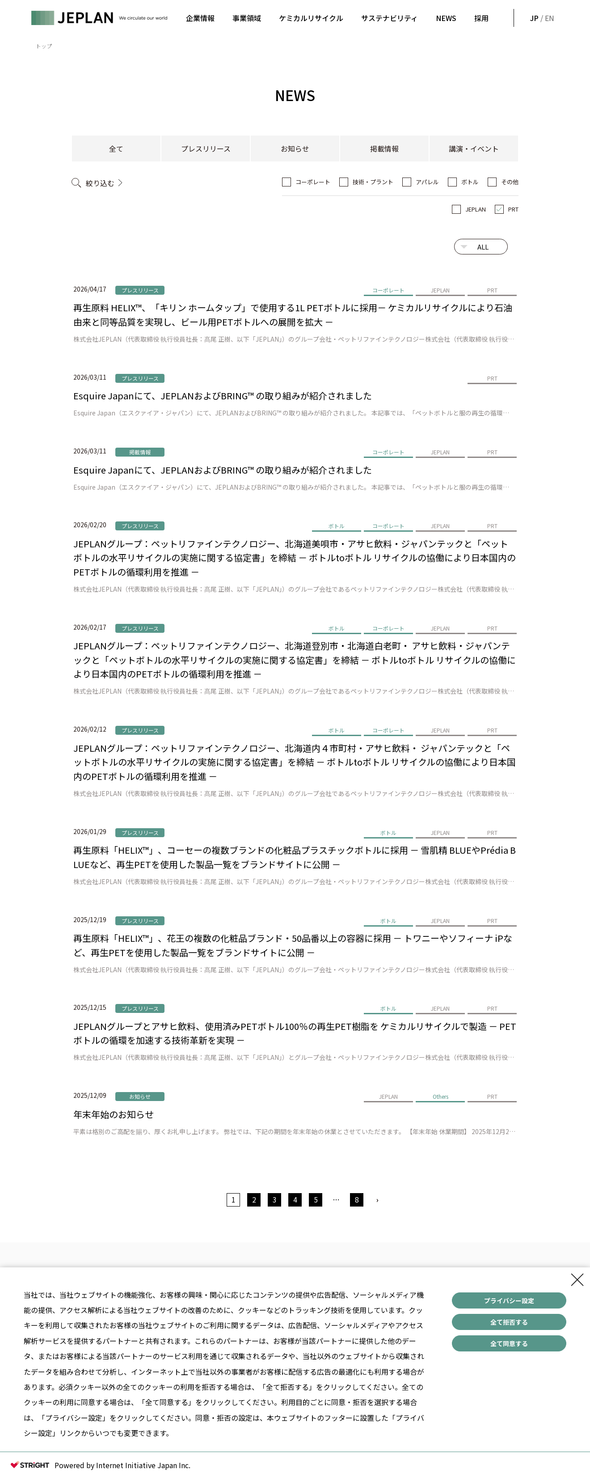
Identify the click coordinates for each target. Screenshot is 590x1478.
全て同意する (509, 1343)
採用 (481, 18)
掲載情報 (384, 148)
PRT (513, 209)
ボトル (470, 182)
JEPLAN (475, 209)
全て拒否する (509, 1321)
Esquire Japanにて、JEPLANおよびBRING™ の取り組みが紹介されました (222, 395)
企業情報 (200, 18)
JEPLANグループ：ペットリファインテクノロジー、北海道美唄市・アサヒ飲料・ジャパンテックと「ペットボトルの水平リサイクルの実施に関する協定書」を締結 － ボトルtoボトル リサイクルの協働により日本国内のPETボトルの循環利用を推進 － (294, 557)
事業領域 (246, 18)
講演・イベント (474, 148)
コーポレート (312, 182)
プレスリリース (206, 148)
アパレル (427, 182)
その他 (509, 182)
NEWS (446, 18)
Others (440, 1096)
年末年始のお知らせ (113, 1114)
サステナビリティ (389, 18)
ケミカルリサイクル (311, 18)
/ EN (541, 18)
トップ (44, 46)
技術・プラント (373, 182)
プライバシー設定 (509, 1300)
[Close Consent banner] (577, 1280)
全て (116, 148)
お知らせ (295, 148)
